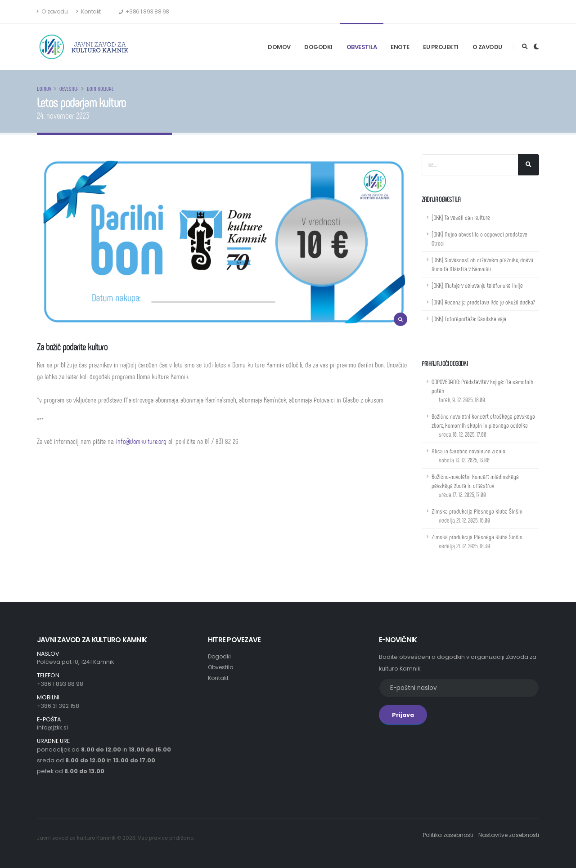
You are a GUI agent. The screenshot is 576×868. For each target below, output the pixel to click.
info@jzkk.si (53, 727)
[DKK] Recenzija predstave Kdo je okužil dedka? (483, 302)
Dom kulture (100, 88)
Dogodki (318, 47)
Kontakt (88, 11)
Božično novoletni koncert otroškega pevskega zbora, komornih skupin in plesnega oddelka (483, 425)
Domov (279, 47)
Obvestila (361, 47)
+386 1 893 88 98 (60, 684)
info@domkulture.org (141, 441)
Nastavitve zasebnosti (507, 835)
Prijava (403, 715)
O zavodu (52, 11)
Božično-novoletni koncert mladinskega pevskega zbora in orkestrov (475, 485)
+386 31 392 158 (59, 706)
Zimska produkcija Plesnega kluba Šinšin (477, 515)
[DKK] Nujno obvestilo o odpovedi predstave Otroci (479, 238)
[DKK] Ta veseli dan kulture (461, 217)
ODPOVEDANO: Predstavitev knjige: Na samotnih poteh (482, 390)
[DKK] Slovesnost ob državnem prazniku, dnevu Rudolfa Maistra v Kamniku (482, 264)
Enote (400, 47)
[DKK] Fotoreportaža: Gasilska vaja (469, 318)
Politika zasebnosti (443, 835)
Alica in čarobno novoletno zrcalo (468, 455)
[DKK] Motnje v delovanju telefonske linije (477, 285)
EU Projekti (441, 47)
